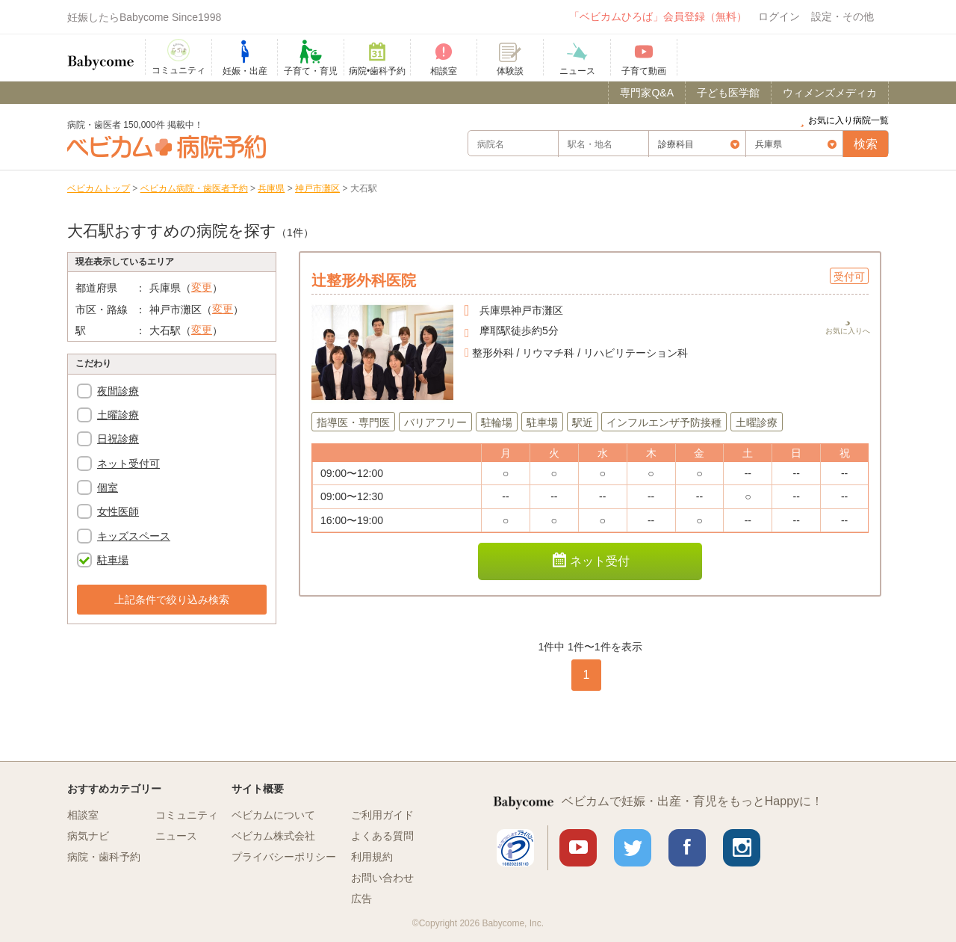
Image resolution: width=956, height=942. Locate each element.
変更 (201, 287)
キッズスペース (133, 536)
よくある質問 (382, 836)
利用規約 (372, 857)
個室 (107, 487)
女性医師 (118, 511)
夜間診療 (118, 391)
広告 (361, 899)
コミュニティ (186, 815)
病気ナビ (88, 836)
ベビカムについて (273, 815)
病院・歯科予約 (103, 857)
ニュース (176, 836)
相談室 (83, 815)
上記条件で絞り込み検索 (171, 600)
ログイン (779, 16)
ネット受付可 (128, 464)
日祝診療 (118, 439)
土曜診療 (118, 415)
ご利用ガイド (382, 815)
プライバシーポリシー (284, 857)
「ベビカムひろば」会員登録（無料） (658, 16)
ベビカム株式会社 (273, 836)
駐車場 (112, 560)
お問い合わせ (382, 878)
